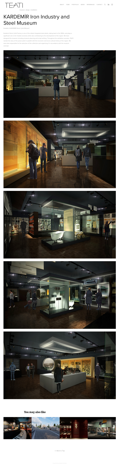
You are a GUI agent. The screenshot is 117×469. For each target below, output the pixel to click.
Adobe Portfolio (63, 463)
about (62, 4)
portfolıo (75, 4)
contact (99, 4)
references (90, 4)
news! (83, 4)
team (67, 4)
